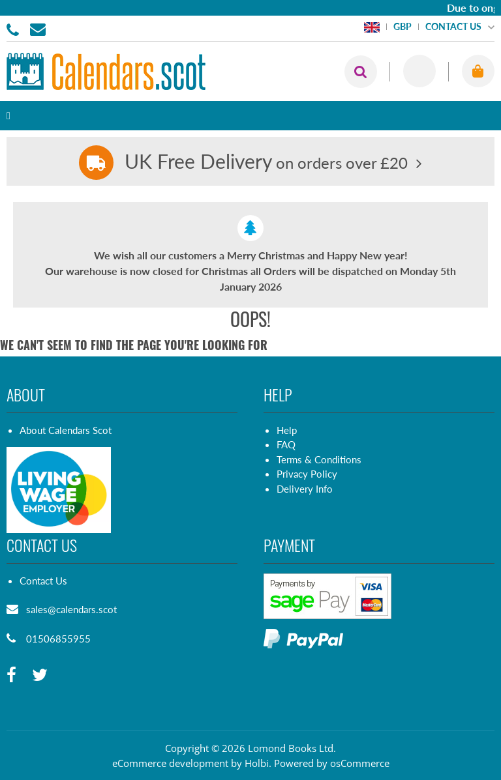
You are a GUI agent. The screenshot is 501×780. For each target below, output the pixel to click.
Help (287, 430)
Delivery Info (305, 489)
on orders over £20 (266, 162)
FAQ (286, 444)
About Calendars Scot (66, 430)
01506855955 (15, 28)
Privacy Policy (307, 474)
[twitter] (40, 675)
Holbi (257, 763)
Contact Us (43, 580)
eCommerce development (170, 763)
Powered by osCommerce (331, 763)
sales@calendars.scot (71, 609)
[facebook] (11, 675)
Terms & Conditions (319, 459)
